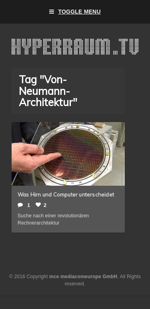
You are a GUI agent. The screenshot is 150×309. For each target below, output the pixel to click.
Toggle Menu (75, 12)
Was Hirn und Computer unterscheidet (66, 194)
